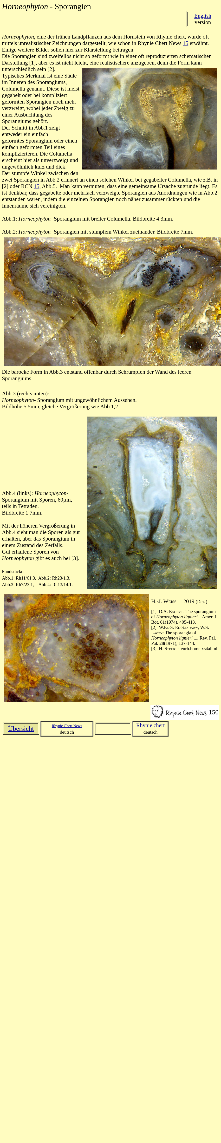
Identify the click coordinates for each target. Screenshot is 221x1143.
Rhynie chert (150, 725)
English (202, 16)
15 (185, 43)
